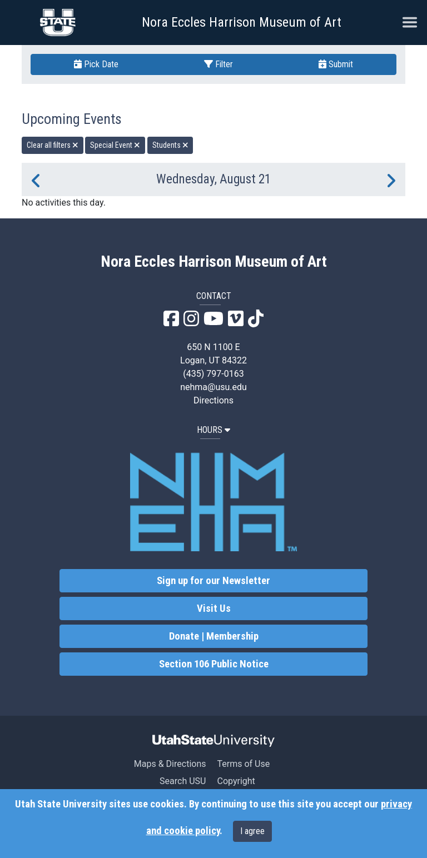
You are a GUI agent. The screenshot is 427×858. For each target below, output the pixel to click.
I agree (252, 831)
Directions (213, 400)
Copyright (236, 781)
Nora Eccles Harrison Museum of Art (241, 22)
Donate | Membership (214, 636)
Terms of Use (243, 764)
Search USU (183, 781)
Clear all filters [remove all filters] (52, 145)
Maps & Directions (170, 764)
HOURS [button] (213, 430)
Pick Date (96, 64)
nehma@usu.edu (213, 387)
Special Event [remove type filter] (115, 145)
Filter (218, 64)
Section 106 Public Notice (214, 664)
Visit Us (214, 608)
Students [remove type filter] (170, 145)
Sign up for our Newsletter (213, 581)
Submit (336, 64)
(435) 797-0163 (213, 373)
